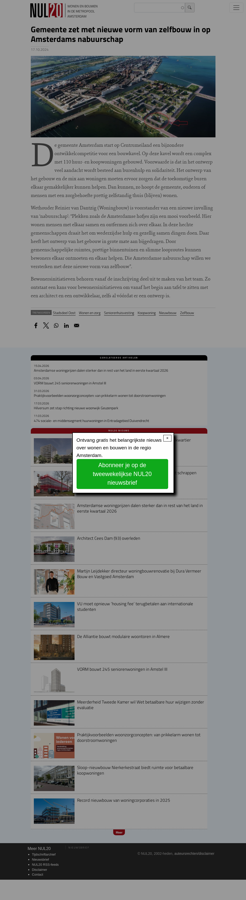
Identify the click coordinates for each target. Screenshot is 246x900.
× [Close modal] (167, 438)
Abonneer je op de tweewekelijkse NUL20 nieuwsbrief (122, 474)
